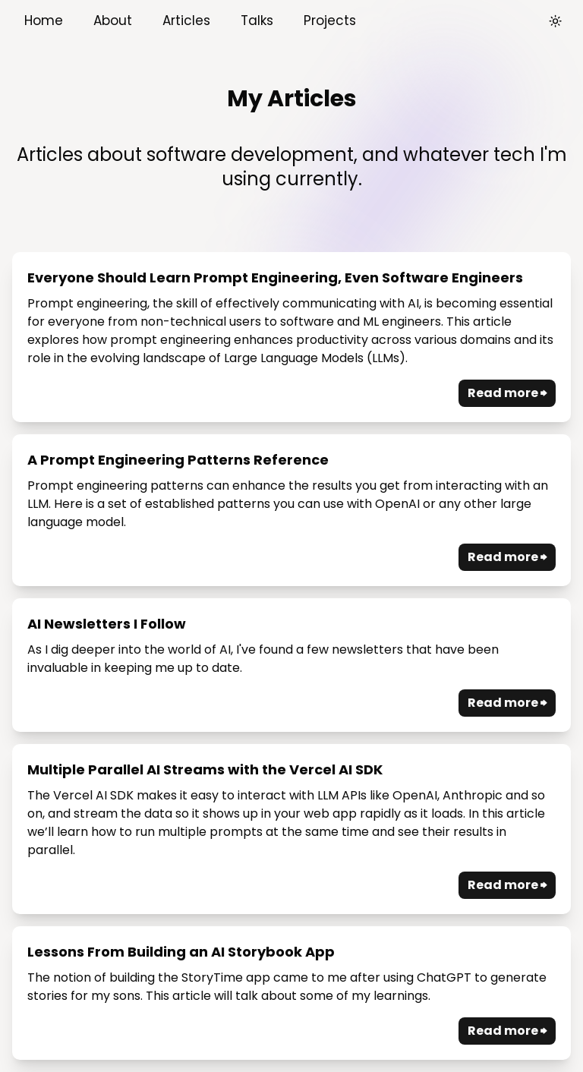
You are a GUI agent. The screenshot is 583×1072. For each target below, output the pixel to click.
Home (43, 20)
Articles (186, 20)
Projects (330, 20)
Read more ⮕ (507, 393)
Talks (257, 20)
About (112, 20)
